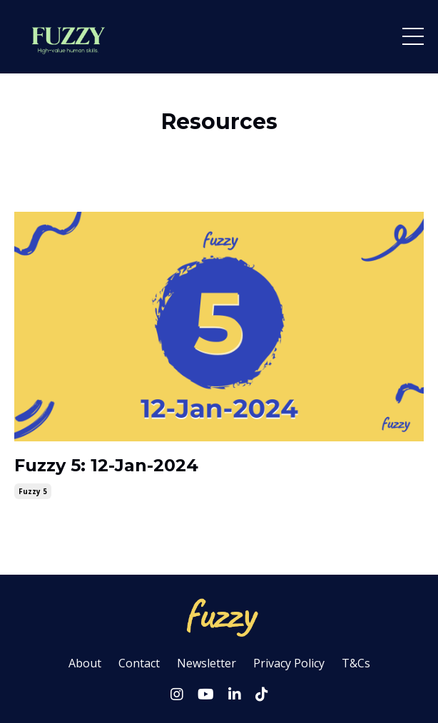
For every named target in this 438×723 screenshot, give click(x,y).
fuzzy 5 (33, 491)
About (84, 663)
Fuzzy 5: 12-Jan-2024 (106, 466)
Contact (139, 663)
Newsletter (206, 663)
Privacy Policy (289, 663)
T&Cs (356, 663)
